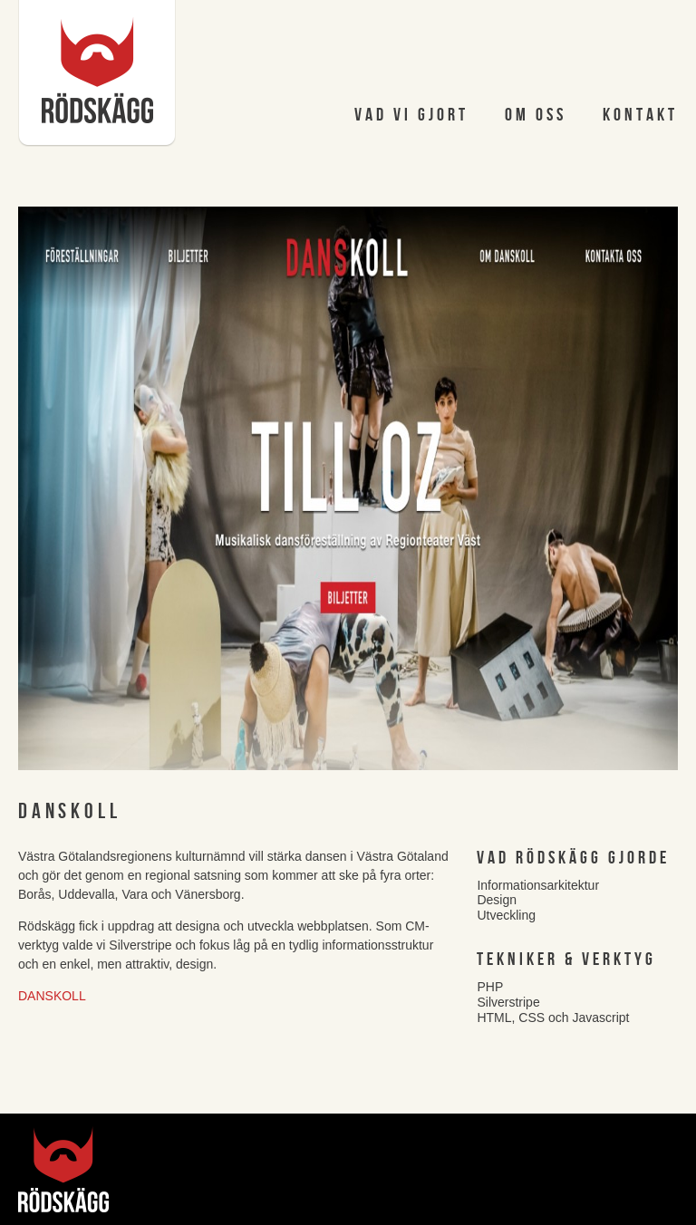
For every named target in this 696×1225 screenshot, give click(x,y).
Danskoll (52, 996)
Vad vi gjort (411, 115)
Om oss (535, 115)
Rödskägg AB (97, 73)
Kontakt (640, 115)
